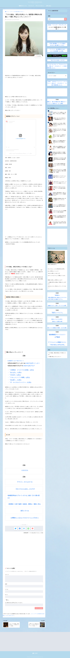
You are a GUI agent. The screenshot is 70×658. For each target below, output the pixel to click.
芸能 (42, 532)
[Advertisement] (24, 67)
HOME (35, 653)
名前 (6, 584)
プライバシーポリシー (40, 5)
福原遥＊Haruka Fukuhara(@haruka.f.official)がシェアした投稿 (20, 153)
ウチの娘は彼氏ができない (34, 532)
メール (7, 589)
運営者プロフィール (23, 5)
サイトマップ (31, 5)
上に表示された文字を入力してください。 (14, 602)
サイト (6, 594)
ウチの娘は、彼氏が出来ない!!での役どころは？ (57, 353)
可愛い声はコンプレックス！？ (54, 356)
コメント (7, 574)
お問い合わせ (48, 5)
